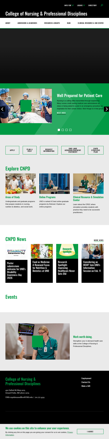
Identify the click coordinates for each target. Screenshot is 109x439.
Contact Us (86, 382)
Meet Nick (61, 113)
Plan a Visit (30, 150)
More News (99, 240)
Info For (69, 5)
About (7, 23)
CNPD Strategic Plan (95, 150)
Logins (81, 5)
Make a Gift (86, 386)
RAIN (69, 23)
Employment (86, 378)
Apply (12, 150)
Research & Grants (52, 23)
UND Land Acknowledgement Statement (73, 150)
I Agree (95, 431)
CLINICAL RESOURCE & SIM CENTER (91, 23)
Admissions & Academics (27, 23)
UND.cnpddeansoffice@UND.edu (19, 397)
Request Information (48, 150)
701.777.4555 (39, 397)
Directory (92, 5)
